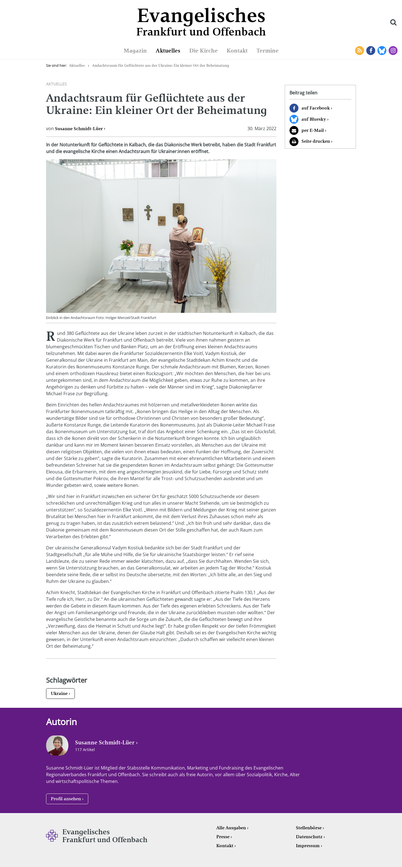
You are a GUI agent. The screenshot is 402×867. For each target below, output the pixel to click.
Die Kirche (203, 50)
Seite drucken (316, 141)
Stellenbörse (309, 827)
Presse (222, 836)
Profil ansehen (66, 798)
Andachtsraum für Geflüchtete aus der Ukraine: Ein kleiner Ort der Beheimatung (160, 65)
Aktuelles (168, 50)
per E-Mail (313, 130)
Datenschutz (309, 836)
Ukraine (59, 693)
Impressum (308, 845)
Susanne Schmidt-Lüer (79, 128)
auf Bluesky (314, 119)
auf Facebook (316, 108)
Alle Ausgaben (231, 827)
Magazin (135, 50)
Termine (268, 50)
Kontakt (237, 50)
